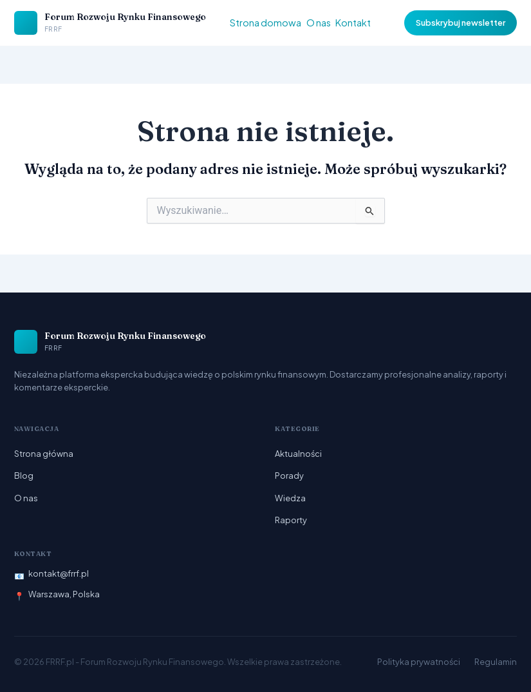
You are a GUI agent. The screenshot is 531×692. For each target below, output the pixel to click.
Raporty (291, 520)
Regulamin (495, 662)
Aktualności (298, 453)
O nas (318, 22)
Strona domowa (265, 22)
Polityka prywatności (418, 662)
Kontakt (353, 22)
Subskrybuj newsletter (460, 22)
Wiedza (290, 498)
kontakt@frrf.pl (58, 573)
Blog (23, 475)
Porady (289, 475)
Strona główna (43, 453)
